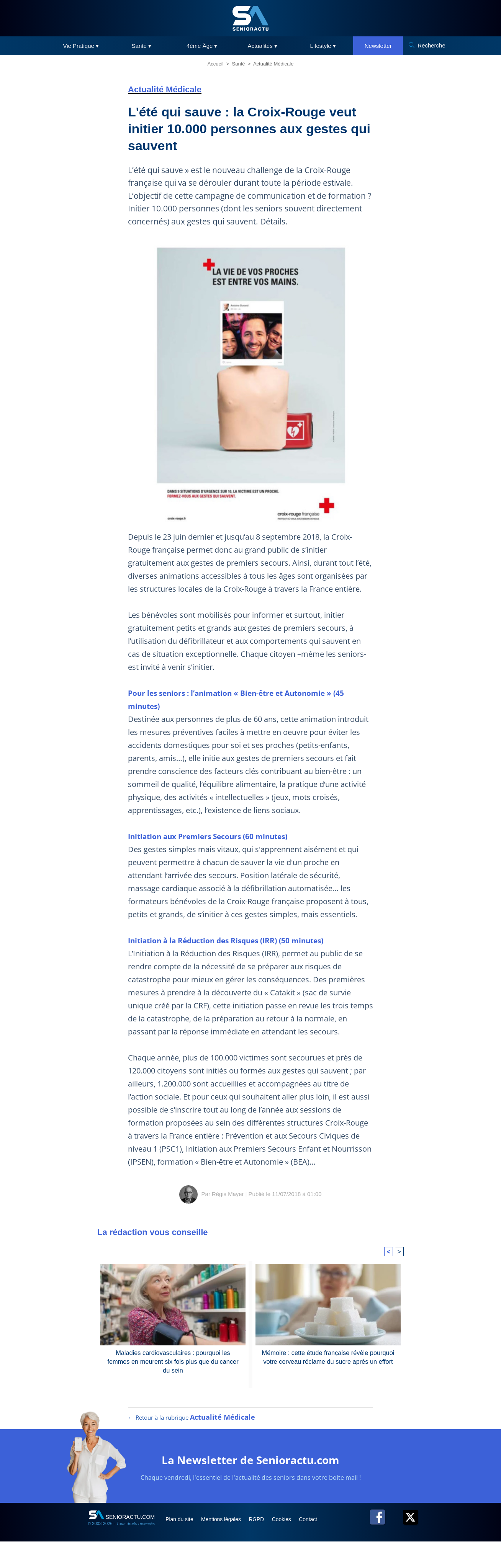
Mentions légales (224, 1521)
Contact (315, 1521)
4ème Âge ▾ (202, 46)
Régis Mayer (228, 1194)
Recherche (431, 45)
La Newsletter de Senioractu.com (250, 1461)
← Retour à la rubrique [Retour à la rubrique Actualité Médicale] (191, 1419)
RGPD (261, 1521)
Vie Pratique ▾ (81, 46)
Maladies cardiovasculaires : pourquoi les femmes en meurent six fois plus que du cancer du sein (173, 1356)
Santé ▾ (141, 46)
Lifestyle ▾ (323, 46)
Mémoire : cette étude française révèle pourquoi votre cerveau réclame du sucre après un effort (328, 1356)
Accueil (216, 64)
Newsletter (378, 46)
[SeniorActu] (250, 18)
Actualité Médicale (273, 64)
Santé (238, 64)
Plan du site (181, 1521)
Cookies (287, 1521)
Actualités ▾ (262, 46)
